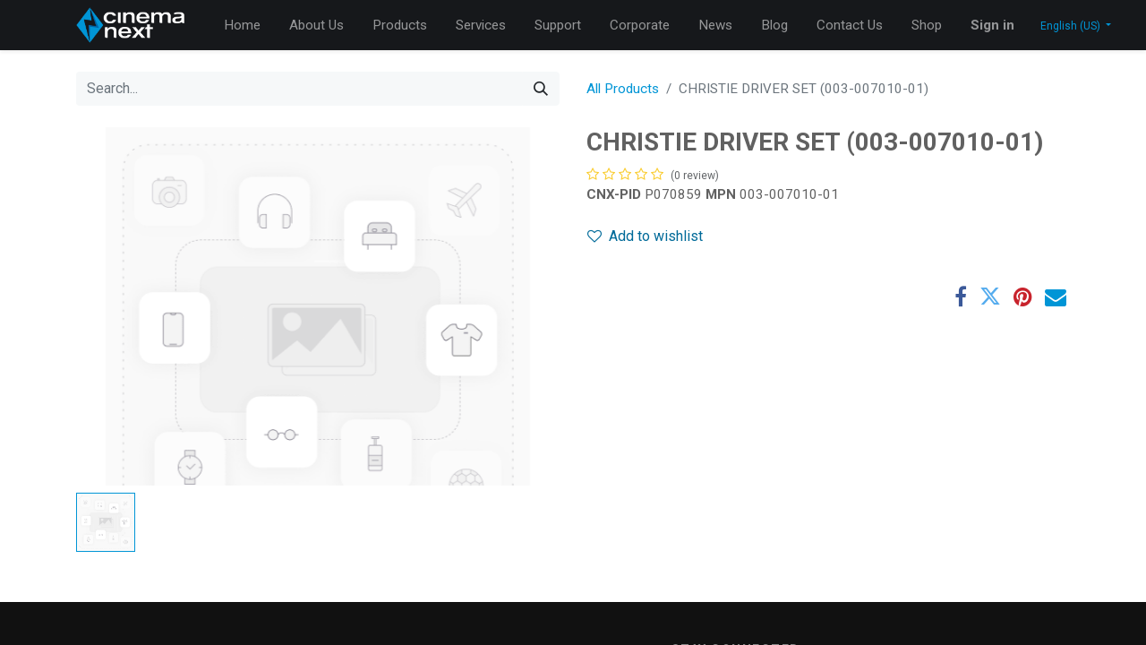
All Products (622, 89)
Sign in (992, 25)
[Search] (541, 89)
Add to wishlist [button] (645, 236)
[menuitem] (242, 25)
